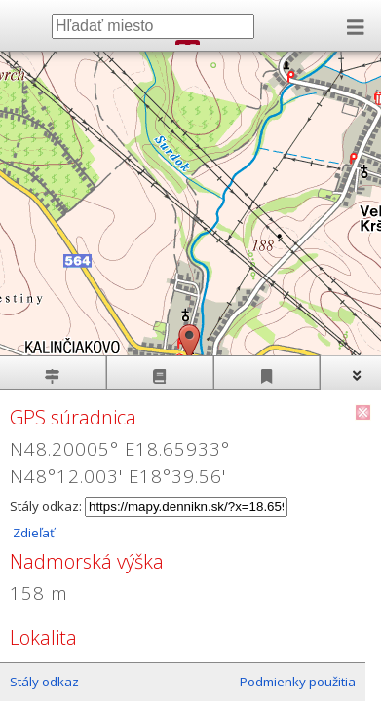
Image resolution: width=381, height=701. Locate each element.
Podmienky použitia (298, 681)
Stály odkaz (44, 681)
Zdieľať (32, 532)
